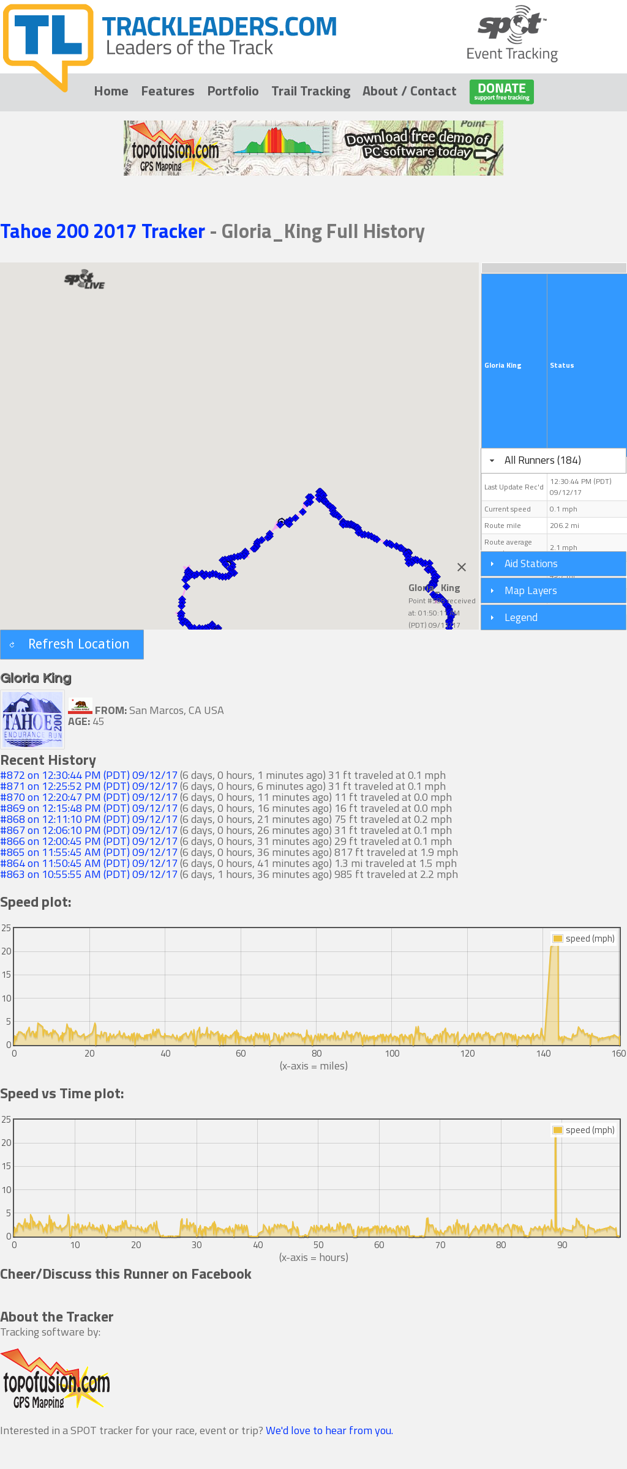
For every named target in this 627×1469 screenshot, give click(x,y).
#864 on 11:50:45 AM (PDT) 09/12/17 (89, 863)
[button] (376, 539)
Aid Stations (531, 563)
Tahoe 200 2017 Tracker (104, 230)
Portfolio (233, 90)
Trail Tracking (310, 90)
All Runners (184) (543, 460)
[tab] (553, 461)
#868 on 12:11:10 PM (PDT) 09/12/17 (89, 819)
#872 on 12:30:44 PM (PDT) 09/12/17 (89, 775)
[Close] (461, 567)
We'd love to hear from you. (329, 1430)
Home (111, 90)
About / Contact (409, 90)
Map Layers (531, 590)
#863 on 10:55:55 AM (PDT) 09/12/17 (89, 874)
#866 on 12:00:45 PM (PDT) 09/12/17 (89, 841)
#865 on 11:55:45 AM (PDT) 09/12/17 (89, 852)
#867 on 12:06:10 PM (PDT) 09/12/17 (89, 830)
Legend (521, 617)
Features (168, 90)
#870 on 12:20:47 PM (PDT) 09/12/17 (89, 797)
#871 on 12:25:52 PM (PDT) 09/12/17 (89, 786)
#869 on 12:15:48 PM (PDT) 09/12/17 (89, 808)
